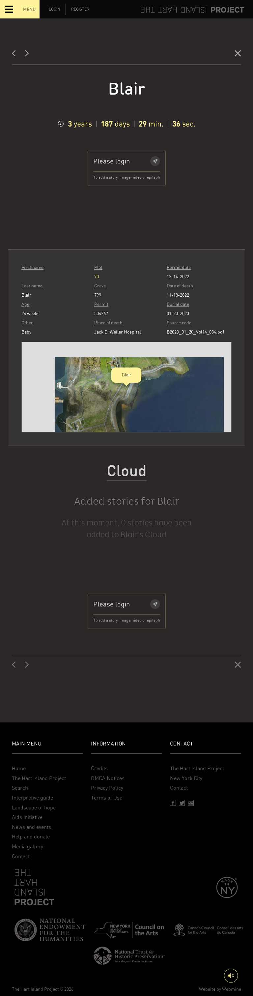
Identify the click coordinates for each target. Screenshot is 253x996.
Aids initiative (27, 817)
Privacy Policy (107, 788)
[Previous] (16, 55)
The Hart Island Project (39, 778)
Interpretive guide (32, 798)
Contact (21, 856)
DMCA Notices (108, 778)
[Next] (27, 55)
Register (80, 9)
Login (54, 9)
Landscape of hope (34, 808)
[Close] (238, 55)
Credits (99, 768)
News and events (31, 827)
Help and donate (31, 837)
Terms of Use (106, 798)
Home (19, 768)
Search (20, 788)
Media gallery (27, 846)
